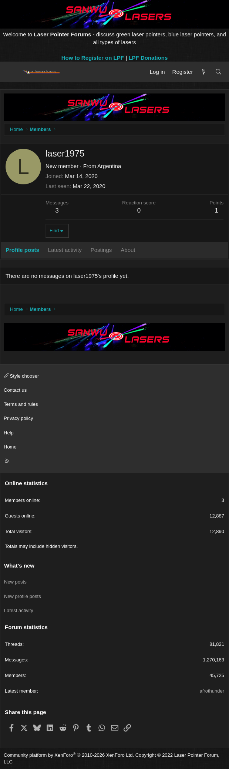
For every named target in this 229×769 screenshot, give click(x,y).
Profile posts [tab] (22, 250)
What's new (19, 565)
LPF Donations (148, 58)
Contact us (15, 390)
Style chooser (21, 376)
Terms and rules (21, 404)
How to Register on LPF (92, 58)
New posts (15, 582)
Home (10, 447)
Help (9, 433)
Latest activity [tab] (65, 250)
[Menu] (12, 72)
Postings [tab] (101, 250)
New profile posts (22, 596)
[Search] (218, 71)
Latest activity (18, 610)
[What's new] (203, 71)
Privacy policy (18, 418)
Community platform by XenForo (69, 755)
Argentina (109, 166)
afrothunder (212, 691)
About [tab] (128, 250)
